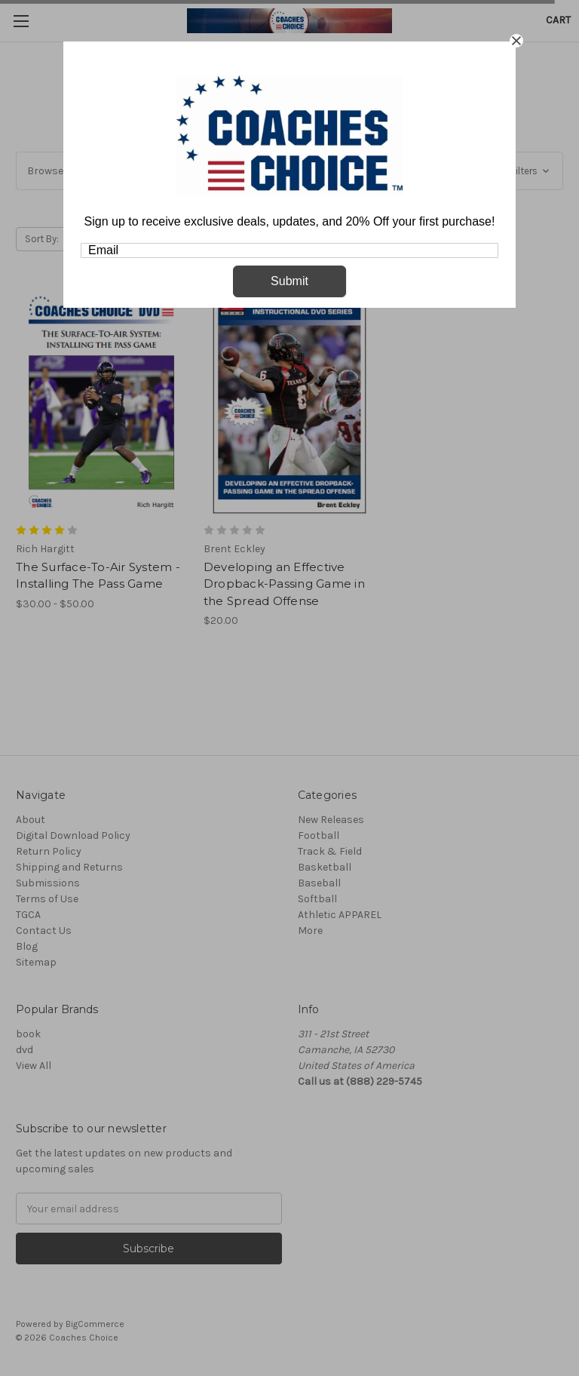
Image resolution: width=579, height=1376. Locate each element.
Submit (289, 281)
